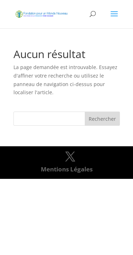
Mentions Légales (67, 169)
